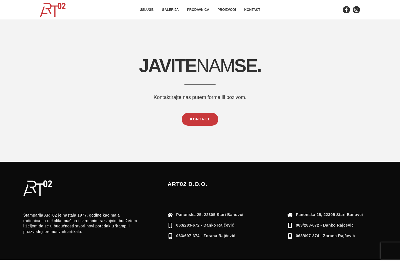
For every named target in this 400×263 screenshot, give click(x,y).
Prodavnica (198, 10)
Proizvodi (227, 10)
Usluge (147, 10)
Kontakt (252, 10)
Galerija (170, 10)
